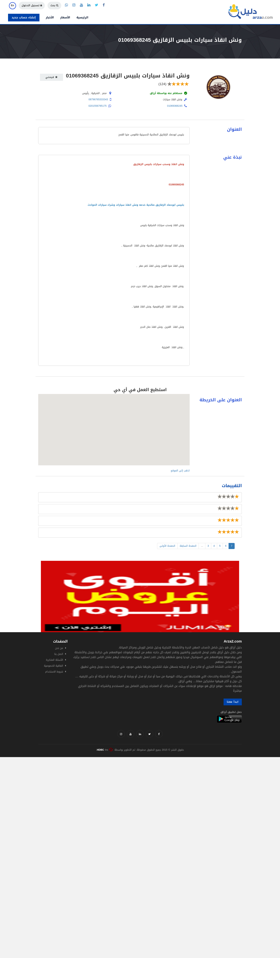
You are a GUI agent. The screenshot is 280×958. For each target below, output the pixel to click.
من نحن (59, 648)
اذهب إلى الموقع (180, 470)
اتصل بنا (58, 654)
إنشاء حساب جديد (24, 17)
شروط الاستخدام (54, 671)
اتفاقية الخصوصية (53, 665)
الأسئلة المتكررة (54, 660)
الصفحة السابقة (188, 546)
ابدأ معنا (233, 701)
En (12, 5)
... (202, 546)
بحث (54, 5)
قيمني (51, 77)
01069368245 (174, 105)
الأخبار (50, 17)
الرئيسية (82, 17)
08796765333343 (98, 99)
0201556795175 (98, 105)
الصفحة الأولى (167, 546)
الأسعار (65, 17)
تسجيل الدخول (32, 5)
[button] (114, 426)
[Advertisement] (107, 782)
